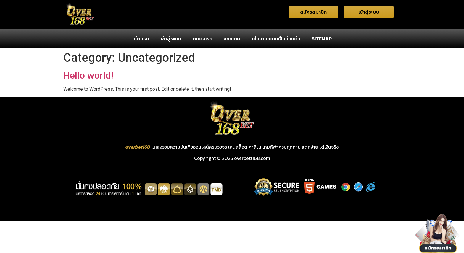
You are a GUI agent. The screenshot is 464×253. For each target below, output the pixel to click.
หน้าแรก (140, 38)
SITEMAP (322, 38)
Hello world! (88, 75)
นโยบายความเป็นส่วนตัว (276, 38)
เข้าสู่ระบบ (171, 38)
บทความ (231, 38)
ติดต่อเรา (202, 38)
